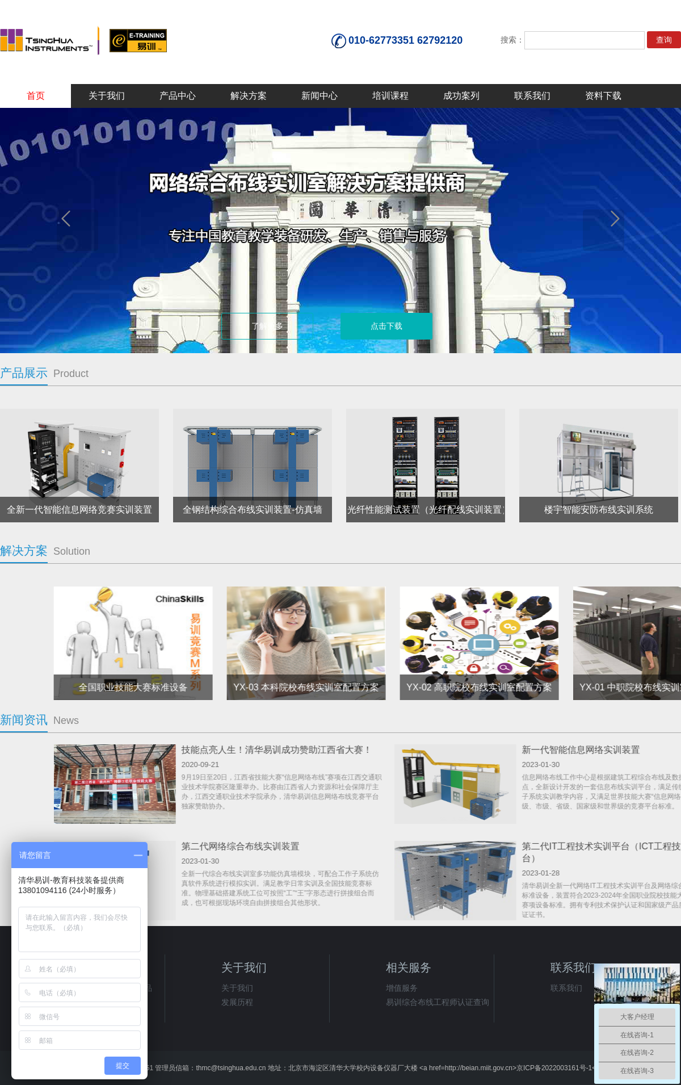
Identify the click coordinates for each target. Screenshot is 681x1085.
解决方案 (248, 95)
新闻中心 (319, 95)
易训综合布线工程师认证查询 (437, 1002)
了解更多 (267, 325)
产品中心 (177, 95)
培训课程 (390, 95)
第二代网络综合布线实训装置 (562, 846)
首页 (36, 95)
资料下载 (603, 95)
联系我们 (532, 95)
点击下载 (386, 325)
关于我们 (107, 95)
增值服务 (402, 987)
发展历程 (237, 1002)
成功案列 (461, 95)
